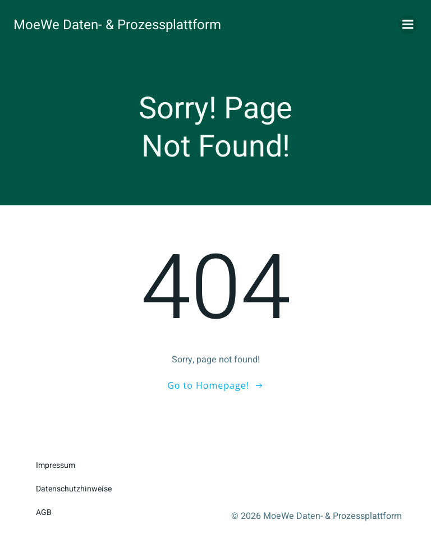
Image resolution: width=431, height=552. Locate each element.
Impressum (55, 465)
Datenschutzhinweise (74, 489)
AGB (44, 512)
